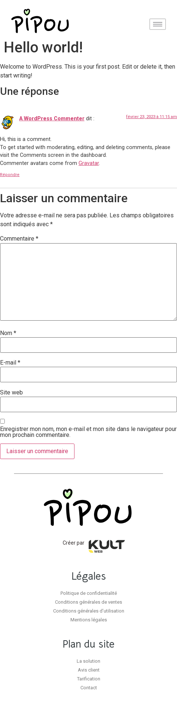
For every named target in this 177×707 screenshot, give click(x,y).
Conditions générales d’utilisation (88, 611)
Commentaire (19, 239)
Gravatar (89, 163)
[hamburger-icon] (157, 24)
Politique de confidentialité (88, 593)
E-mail (10, 363)
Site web (11, 393)
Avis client (89, 670)
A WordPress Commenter (51, 118)
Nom (8, 333)
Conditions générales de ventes (88, 602)
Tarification (88, 679)
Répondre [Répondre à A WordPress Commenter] (10, 174)
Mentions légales (88, 619)
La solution (88, 661)
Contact (88, 687)
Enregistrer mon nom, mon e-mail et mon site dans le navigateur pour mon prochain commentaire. (88, 432)
